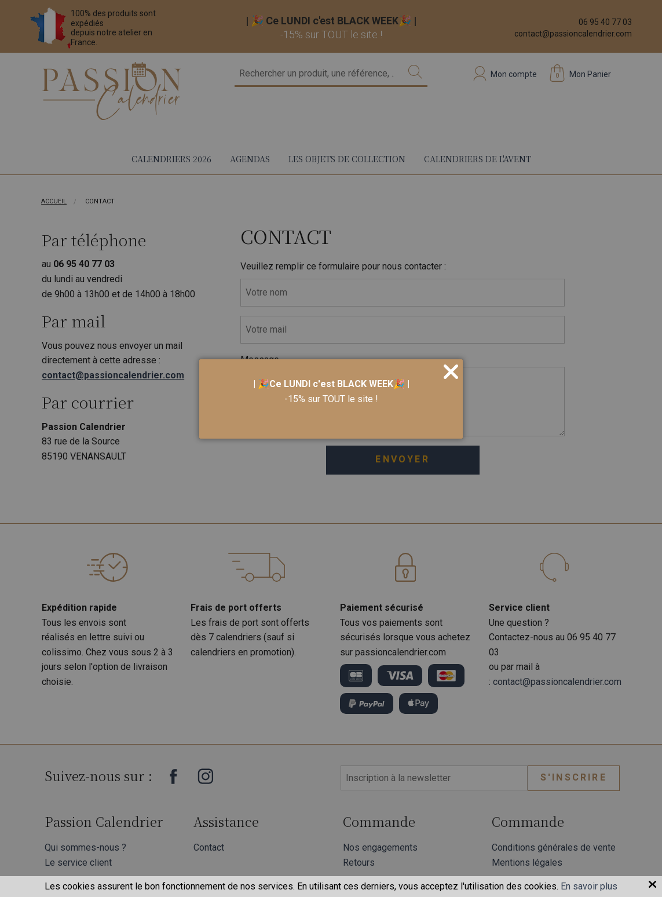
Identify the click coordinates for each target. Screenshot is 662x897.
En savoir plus (589, 886)
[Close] (451, 372)
